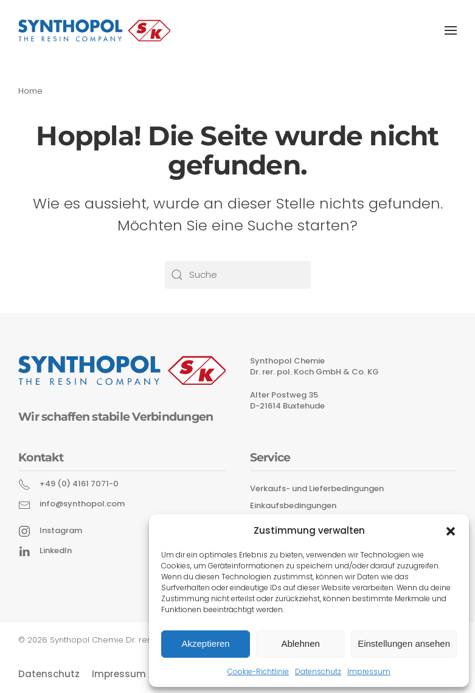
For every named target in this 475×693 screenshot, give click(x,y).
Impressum (368, 671)
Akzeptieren (205, 643)
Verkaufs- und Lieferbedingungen (317, 488)
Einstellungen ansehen (404, 643)
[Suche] (238, 275)
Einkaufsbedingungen (293, 505)
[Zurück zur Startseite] (94, 30)
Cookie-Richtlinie (258, 671)
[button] (451, 530)
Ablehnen (300, 643)
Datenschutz (318, 671)
